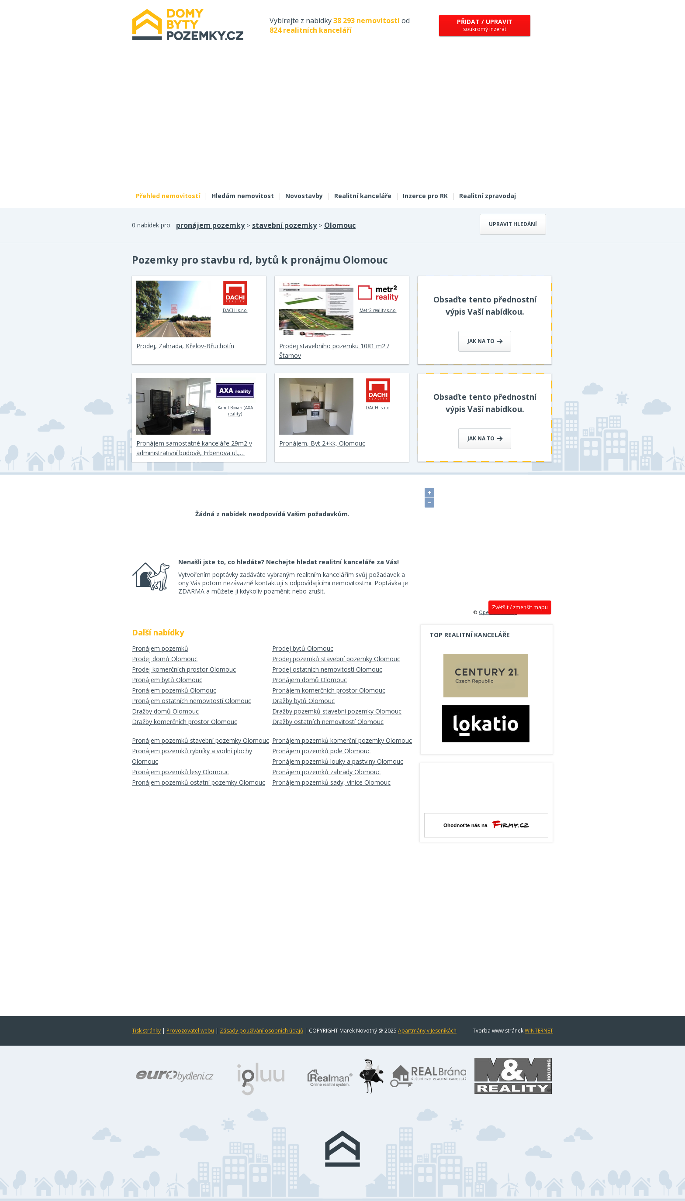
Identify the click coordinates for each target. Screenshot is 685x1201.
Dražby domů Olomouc (165, 711)
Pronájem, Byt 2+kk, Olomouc (322, 443)
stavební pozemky (284, 225)
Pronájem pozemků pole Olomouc (321, 751)
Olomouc (340, 225)
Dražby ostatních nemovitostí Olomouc (328, 721)
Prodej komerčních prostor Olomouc (184, 669)
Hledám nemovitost (242, 196)
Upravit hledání (513, 224)
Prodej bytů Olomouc (302, 648)
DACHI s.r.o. (235, 296)
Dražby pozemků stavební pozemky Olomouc (336, 711)
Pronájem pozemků (160, 648)
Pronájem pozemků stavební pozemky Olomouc (200, 740)
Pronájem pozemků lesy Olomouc (180, 772)
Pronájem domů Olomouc (309, 680)
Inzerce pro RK (425, 196)
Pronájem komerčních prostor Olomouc (328, 690)
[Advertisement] (342, 121)
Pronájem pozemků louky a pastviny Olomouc (337, 761)
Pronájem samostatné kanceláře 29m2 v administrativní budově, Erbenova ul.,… (194, 448)
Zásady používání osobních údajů (261, 1030)
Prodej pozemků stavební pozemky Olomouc (336, 659)
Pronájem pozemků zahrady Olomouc (326, 772)
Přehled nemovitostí (168, 196)
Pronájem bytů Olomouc (167, 680)
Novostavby (304, 196)
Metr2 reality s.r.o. (378, 296)
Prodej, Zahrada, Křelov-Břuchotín (185, 346)
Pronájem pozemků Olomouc (174, 690)
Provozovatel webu (190, 1030)
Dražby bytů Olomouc (303, 701)
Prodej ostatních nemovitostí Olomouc (327, 669)
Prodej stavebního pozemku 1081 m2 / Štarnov (334, 351)
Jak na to (485, 341)
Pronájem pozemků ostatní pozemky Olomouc (198, 782)
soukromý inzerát (484, 25)
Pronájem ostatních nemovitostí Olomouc (191, 701)
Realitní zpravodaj (487, 196)
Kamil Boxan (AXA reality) (235, 397)
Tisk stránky (146, 1030)
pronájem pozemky (210, 225)
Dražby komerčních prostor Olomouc (184, 721)
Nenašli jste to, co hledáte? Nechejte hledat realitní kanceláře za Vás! (288, 562)
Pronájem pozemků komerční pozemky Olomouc (342, 740)
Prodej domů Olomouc (164, 659)
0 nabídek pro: (152, 225)
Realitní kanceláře (362, 196)
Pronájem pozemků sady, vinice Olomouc (331, 782)
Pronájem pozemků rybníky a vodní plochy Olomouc (192, 756)
